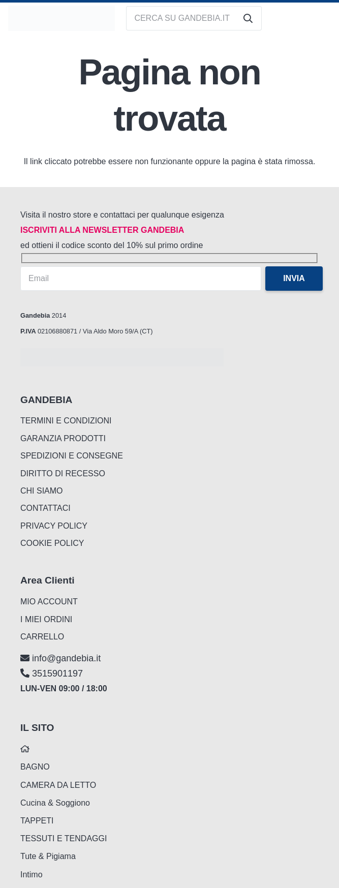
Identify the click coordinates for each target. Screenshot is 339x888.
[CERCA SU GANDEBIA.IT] (194, 18)
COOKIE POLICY (52, 543)
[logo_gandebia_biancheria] (61, 18)
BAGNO (35, 766)
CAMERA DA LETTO (58, 785)
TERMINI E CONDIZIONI (66, 420)
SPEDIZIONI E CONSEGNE (71, 455)
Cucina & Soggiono (55, 803)
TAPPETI (37, 820)
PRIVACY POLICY (53, 526)
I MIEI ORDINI (46, 619)
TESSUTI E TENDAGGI (63, 838)
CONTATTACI (45, 508)
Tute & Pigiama (48, 856)
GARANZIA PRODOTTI (63, 438)
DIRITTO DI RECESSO (62, 473)
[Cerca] (248, 18)
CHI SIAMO (41, 490)
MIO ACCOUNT (49, 601)
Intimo (31, 874)
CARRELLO (42, 636)
